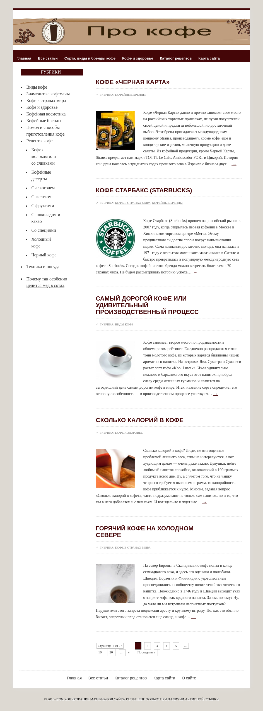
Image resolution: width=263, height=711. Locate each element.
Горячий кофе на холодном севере (145, 531)
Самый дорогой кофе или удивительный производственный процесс (147, 305)
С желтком (41, 196)
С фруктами (42, 205)
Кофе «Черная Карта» (133, 82)
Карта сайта (209, 58)
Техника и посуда (42, 266)
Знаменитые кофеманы (48, 93)
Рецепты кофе (39, 140)
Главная (23, 58)
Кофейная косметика (46, 114)
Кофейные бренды (43, 120)
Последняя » (146, 652)
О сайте (189, 678)
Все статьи (48, 58)
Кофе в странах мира (46, 100)
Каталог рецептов (176, 58)
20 (111, 652)
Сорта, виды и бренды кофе (89, 58)
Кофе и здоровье (137, 58)
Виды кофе (36, 87)
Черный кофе (43, 254)
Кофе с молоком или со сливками (43, 156)
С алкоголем (43, 187)
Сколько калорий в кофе (140, 420)
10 (100, 652)
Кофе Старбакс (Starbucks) (144, 190)
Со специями (43, 230)
